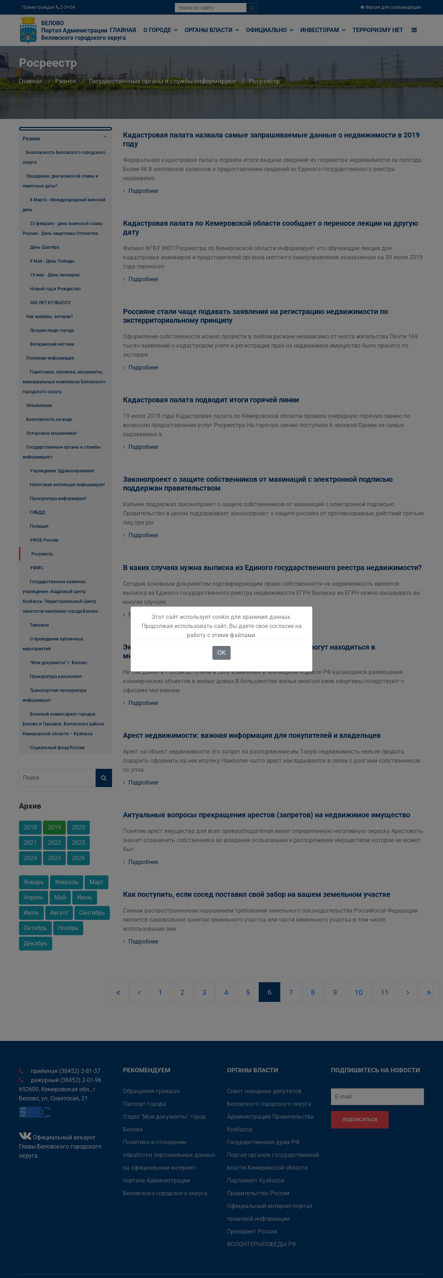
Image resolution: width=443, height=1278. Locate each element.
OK (221, 653)
